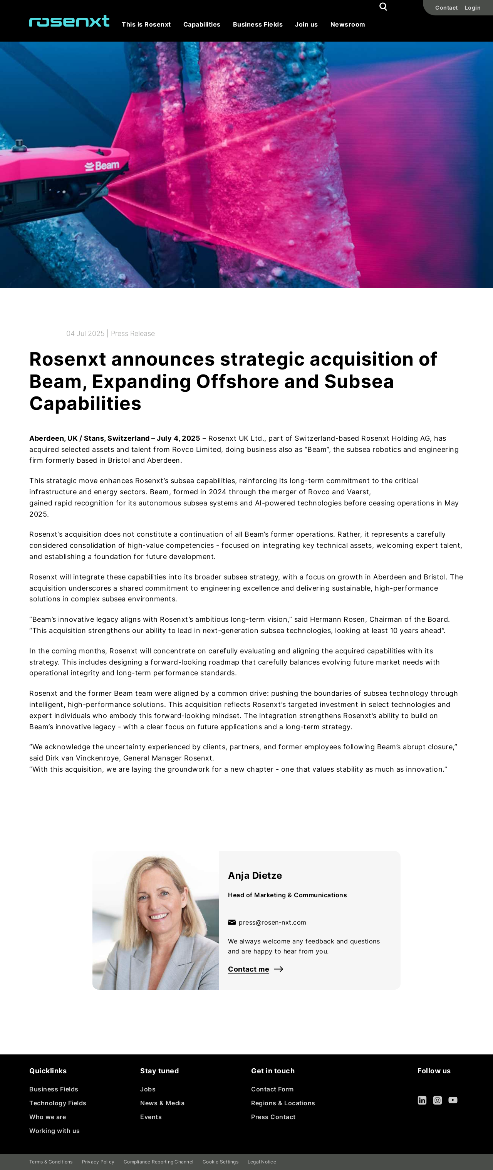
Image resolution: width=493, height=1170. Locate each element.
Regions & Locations (283, 1103)
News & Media (162, 1103)
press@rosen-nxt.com (267, 922)
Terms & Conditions (51, 1162)
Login (473, 7)
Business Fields (54, 1089)
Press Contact (273, 1117)
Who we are (47, 1117)
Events (151, 1117)
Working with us (54, 1131)
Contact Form (272, 1089)
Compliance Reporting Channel (158, 1162)
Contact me (255, 969)
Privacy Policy (98, 1162)
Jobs (148, 1089)
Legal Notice (262, 1162)
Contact (446, 7)
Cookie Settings (220, 1162)
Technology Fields (58, 1103)
